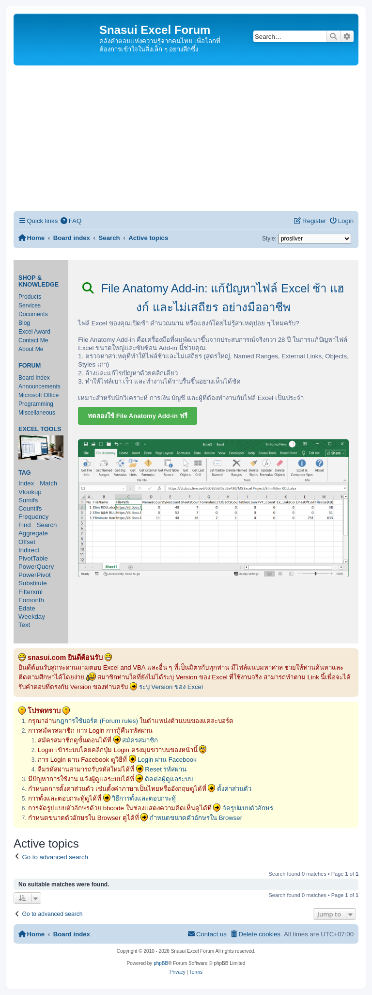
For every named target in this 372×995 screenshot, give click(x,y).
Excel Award (34, 331)
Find (24, 525)
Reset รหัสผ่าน (165, 769)
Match (48, 483)
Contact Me (33, 340)
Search (47, 525)
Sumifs (28, 500)
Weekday (31, 616)
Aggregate (33, 533)
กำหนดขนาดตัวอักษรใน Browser (196, 817)
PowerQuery (36, 566)
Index (26, 483)
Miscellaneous (36, 412)
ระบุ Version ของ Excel (171, 686)
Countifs (30, 508)
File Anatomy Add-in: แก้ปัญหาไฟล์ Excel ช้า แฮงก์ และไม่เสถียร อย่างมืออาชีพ (213, 298)
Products (29, 296)
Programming (35, 404)
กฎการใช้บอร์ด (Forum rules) (97, 720)
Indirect (28, 550)
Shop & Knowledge (38, 281)
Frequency (33, 516)
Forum (29, 365)
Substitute (32, 583)
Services (29, 305)
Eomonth (31, 600)
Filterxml (30, 591)
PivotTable (33, 558)
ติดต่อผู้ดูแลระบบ (169, 779)
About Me (30, 349)
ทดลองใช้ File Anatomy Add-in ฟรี (137, 415)
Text (24, 624)
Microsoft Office (38, 395)
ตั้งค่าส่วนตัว (234, 788)
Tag (24, 472)
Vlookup (30, 492)
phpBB (161, 963)
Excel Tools (39, 429)
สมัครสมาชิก (140, 740)
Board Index (34, 377)
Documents (33, 314)
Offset (26, 542)
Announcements (39, 386)
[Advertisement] (186, 138)
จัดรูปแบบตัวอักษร (247, 808)
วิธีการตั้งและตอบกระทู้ (144, 798)
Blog (24, 323)
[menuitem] (70, 221)
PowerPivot (34, 574)
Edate (26, 608)
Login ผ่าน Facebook (167, 759)
